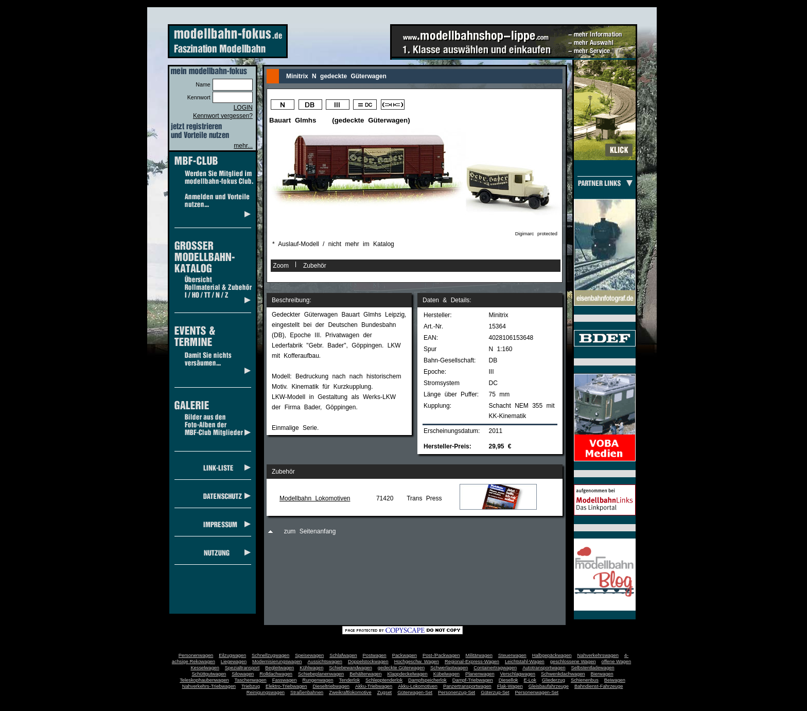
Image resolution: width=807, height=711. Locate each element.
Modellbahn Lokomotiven (314, 498)
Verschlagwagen (517, 674)
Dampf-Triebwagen (472, 680)
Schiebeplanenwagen (321, 674)
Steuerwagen (512, 655)
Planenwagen (480, 674)
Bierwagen (602, 674)
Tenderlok (349, 680)
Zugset (384, 692)
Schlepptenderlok (383, 680)
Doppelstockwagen (368, 661)
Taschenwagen (251, 680)
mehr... (243, 145)
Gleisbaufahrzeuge (549, 686)
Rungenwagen (317, 680)
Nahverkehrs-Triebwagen (209, 686)
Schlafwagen (343, 655)
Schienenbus (585, 680)
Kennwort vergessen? (223, 115)
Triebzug (250, 686)
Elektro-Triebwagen (286, 686)
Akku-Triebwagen (373, 686)
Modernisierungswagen (277, 661)
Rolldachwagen (275, 674)
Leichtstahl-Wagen (525, 661)
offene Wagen (616, 661)
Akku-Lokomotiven (417, 686)
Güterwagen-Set (414, 692)
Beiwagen (614, 680)
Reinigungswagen (266, 692)
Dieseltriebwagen (330, 686)
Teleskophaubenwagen (204, 680)
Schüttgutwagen (208, 674)
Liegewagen (234, 661)
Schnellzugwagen (270, 655)
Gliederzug (553, 680)
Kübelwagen (446, 674)
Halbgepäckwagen (552, 655)
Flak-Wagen (510, 686)
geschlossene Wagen (573, 661)
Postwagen (375, 655)
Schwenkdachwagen (563, 674)
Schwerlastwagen (449, 667)
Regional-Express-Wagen (472, 661)
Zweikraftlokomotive (350, 692)
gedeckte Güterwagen (401, 667)
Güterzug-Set (495, 692)
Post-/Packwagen (441, 655)
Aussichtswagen (325, 661)
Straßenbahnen (306, 692)
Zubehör (314, 265)
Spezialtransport (242, 667)
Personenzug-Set (456, 692)
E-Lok (530, 680)
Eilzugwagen (232, 655)
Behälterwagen (365, 674)
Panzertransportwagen (467, 686)
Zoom (281, 265)
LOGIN (243, 107)
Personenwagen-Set (537, 692)
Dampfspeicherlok (427, 680)
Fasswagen (284, 680)
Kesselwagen (204, 667)
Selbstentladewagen (593, 667)
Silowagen (243, 674)
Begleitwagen (279, 667)
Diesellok (508, 680)
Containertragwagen (495, 667)
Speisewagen (309, 655)
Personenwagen (196, 655)
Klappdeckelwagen (407, 674)
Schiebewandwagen (350, 667)
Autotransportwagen (544, 667)
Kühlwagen (311, 667)
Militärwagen (478, 655)
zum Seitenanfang (310, 531)
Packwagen (404, 655)
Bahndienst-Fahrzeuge (598, 686)
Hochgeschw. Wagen (416, 661)
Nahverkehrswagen (598, 655)
